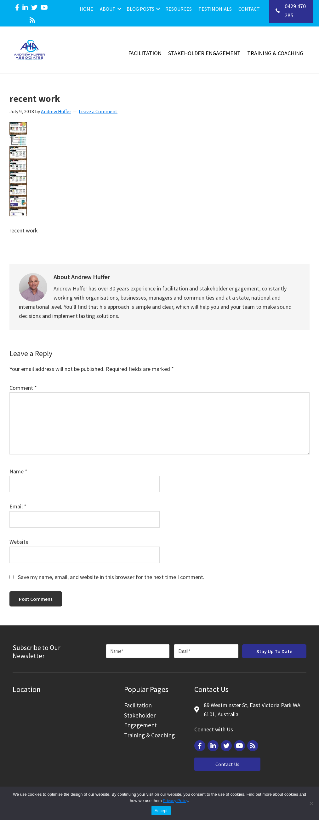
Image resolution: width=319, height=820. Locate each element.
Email (17, 506)
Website (18, 541)
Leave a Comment (98, 111)
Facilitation (145, 53)
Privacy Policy (175, 800)
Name (18, 471)
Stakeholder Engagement (204, 53)
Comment (23, 387)
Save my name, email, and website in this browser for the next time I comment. (111, 577)
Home (86, 9)
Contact (249, 9)
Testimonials (215, 9)
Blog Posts (140, 9)
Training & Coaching (275, 53)
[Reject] (311, 803)
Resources (178, 9)
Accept (161, 810)
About (108, 9)
